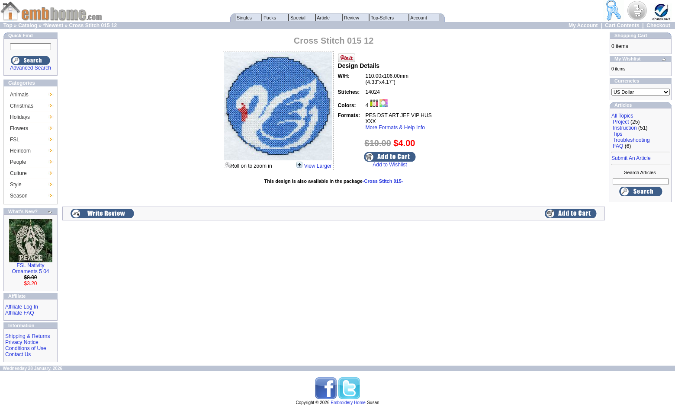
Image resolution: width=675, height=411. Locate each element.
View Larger (318, 166)
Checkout (658, 25)
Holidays (20, 117)
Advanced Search (30, 68)
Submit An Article (631, 158)
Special (298, 17)
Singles (244, 17)
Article (323, 17)
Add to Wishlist (390, 165)
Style (16, 185)
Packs (269, 17)
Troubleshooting (631, 140)
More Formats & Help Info (395, 127)
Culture (18, 173)
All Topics (622, 116)
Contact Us (18, 354)
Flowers (19, 128)
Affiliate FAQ (19, 313)
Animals (19, 95)
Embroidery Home (348, 402)
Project (621, 122)
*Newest (53, 25)
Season (19, 196)
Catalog (27, 25)
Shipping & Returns (27, 336)
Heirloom (20, 151)
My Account (583, 25)
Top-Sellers (382, 17)
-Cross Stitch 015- (383, 181)
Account (418, 17)
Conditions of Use (25, 348)
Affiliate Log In (21, 307)
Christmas (21, 106)
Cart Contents (622, 25)
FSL (14, 140)
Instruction (624, 128)
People (18, 162)
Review (351, 17)
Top (8, 25)
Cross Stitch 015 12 (93, 25)
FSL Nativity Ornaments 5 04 (30, 268)
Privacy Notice (22, 342)
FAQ (618, 146)
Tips (617, 134)
